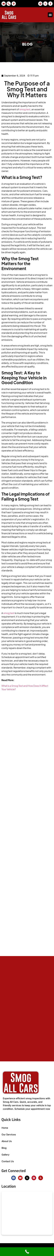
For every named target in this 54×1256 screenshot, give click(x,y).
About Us (7, 1141)
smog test (25, 109)
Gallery (5, 1154)
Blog (4, 1147)
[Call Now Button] (27, 1251)
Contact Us (8, 1161)
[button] (50, 14)
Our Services (9, 1134)
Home (5, 1127)
